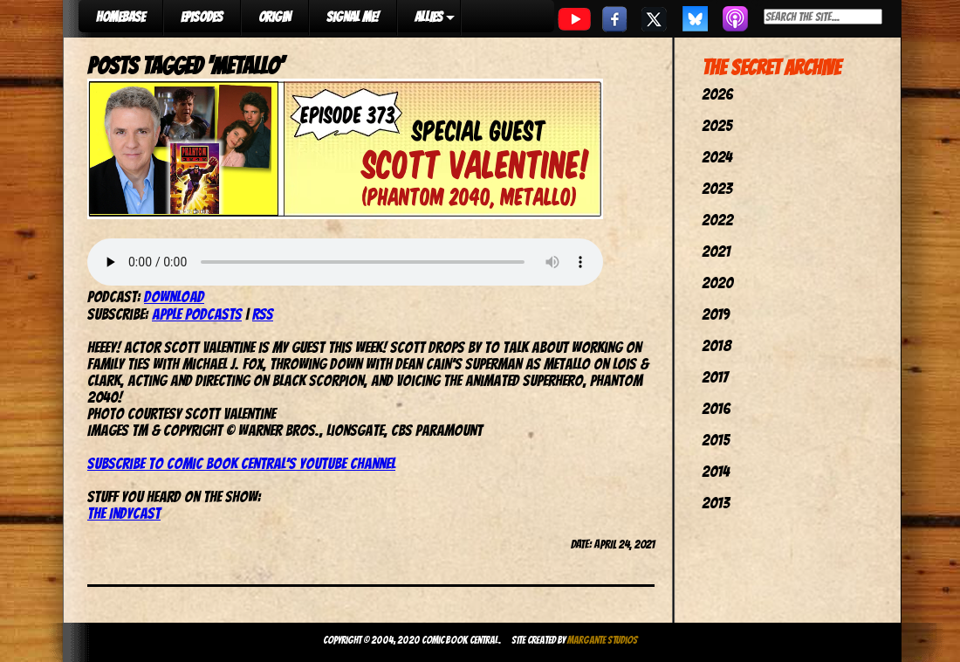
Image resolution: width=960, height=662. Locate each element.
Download (174, 296)
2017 (715, 377)
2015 (716, 439)
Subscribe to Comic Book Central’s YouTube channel (241, 463)
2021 (716, 251)
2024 (717, 156)
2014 (716, 471)
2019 (716, 314)
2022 (717, 219)
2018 (716, 345)
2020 (717, 282)
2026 (717, 94)
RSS (262, 314)
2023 (717, 188)
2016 (716, 408)
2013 (716, 502)
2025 (717, 125)
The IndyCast (124, 513)
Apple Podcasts (197, 314)
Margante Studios (602, 639)
